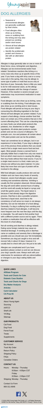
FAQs (6, 357)
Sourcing (7, 305)
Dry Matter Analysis (12, 285)
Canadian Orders (11, 360)
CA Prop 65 (9, 294)
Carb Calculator (10, 291)
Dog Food (8, 328)
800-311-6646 (9, 387)
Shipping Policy (10, 354)
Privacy (30, 402)
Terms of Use (37, 402)
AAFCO (7, 308)
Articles (7, 288)
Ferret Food (8, 331)
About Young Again (11, 301)
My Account (8, 344)
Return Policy (9, 351)
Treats (6, 334)
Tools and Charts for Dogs (15, 282)
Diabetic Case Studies (13, 278)
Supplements (9, 337)
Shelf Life (7, 311)
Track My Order (10, 347)
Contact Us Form (11, 384)
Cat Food (7, 325)
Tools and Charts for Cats (15, 275)
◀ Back (4, 407)
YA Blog (7, 314)
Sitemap (7, 317)
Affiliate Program (11, 272)
